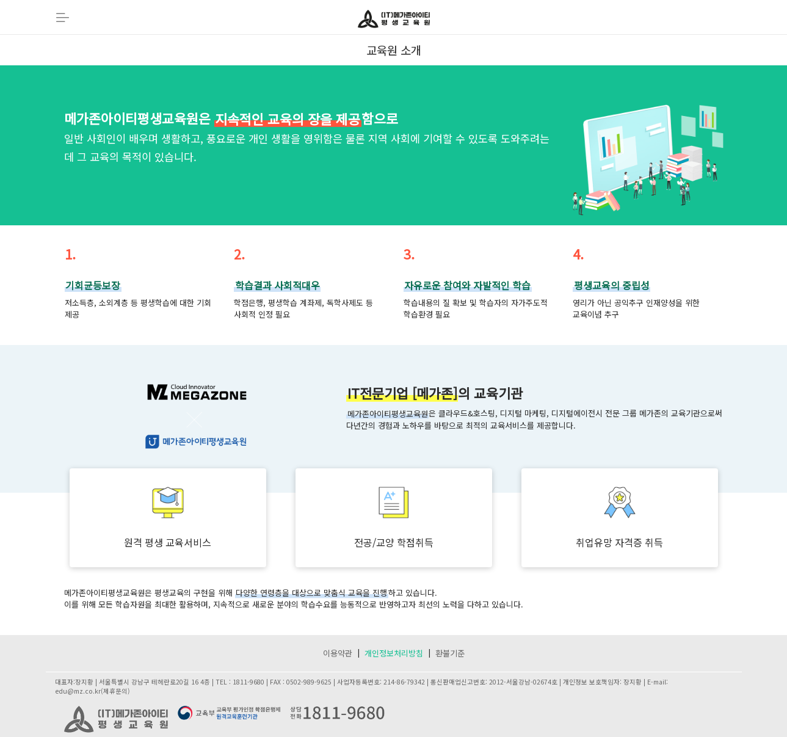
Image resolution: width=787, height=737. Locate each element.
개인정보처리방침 (393, 653)
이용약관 (337, 653)
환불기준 (450, 653)
